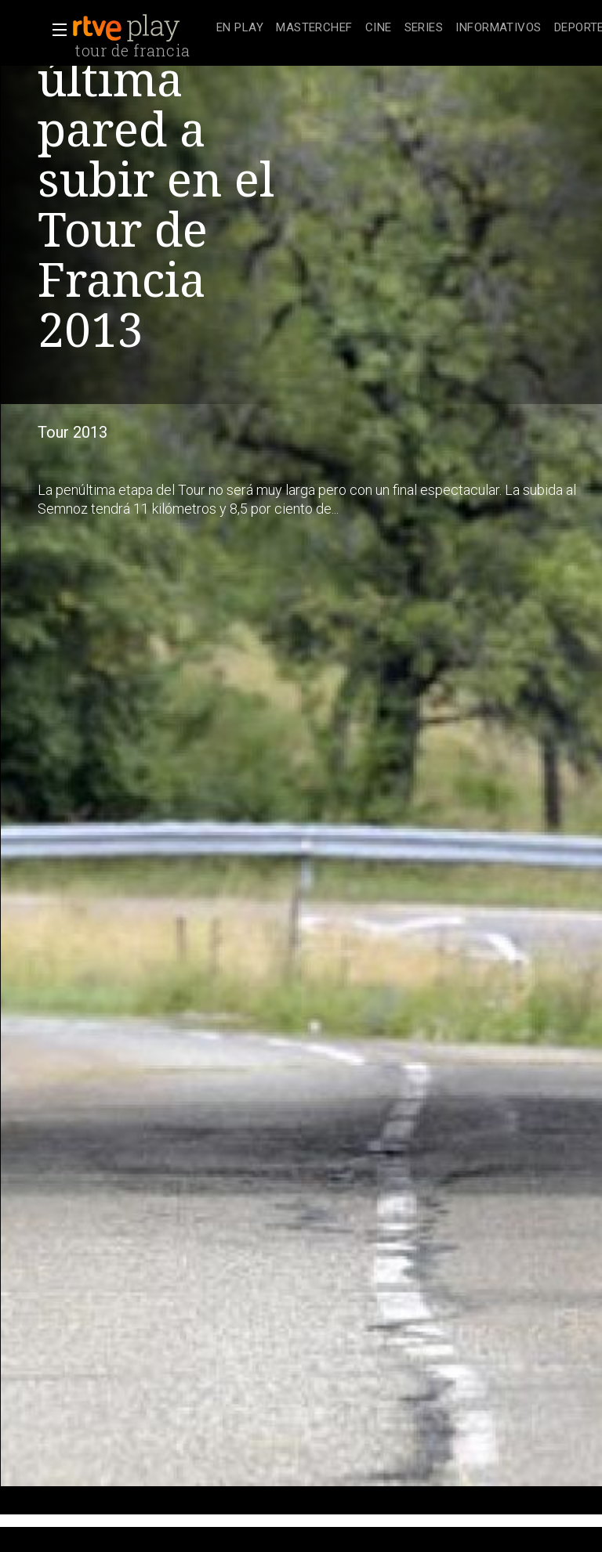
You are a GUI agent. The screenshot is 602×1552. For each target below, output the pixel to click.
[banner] (141, 28)
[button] (55, 30)
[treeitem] (239, 29)
